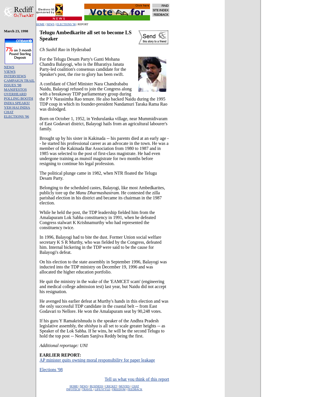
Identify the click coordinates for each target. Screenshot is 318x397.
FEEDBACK (135, 389)
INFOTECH (73, 389)
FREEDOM (119, 389)
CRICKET (111, 386)
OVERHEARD (15, 94)
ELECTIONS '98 (66, 24)
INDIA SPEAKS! (17, 103)
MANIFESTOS (15, 89)
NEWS (50, 24)
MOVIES (124, 386)
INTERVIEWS (15, 76)
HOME (40, 24)
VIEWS (9, 71)
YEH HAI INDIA (17, 107)
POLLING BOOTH (18, 98)
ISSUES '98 (12, 85)
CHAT (8, 112)
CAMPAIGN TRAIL (19, 80)
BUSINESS (96, 386)
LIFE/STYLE (102, 389)
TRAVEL (87, 389)
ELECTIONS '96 (16, 116)
